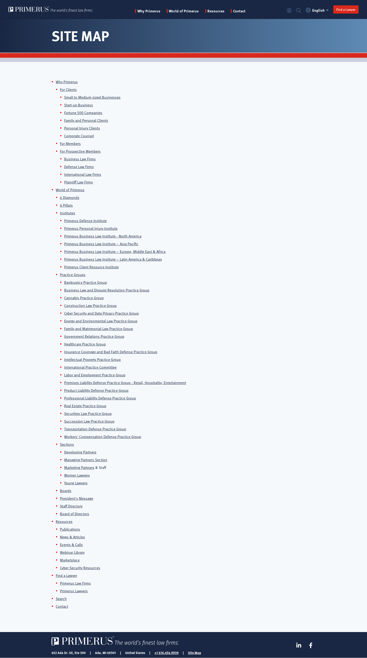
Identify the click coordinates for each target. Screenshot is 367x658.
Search (298, 11)
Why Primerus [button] (148, 11)
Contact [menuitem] (239, 11)
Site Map (194, 652)
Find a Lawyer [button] (346, 9)
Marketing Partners (79, 467)
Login (289, 11)
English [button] (318, 10)
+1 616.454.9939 (166, 652)
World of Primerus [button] (184, 11)
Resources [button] (215, 11)
